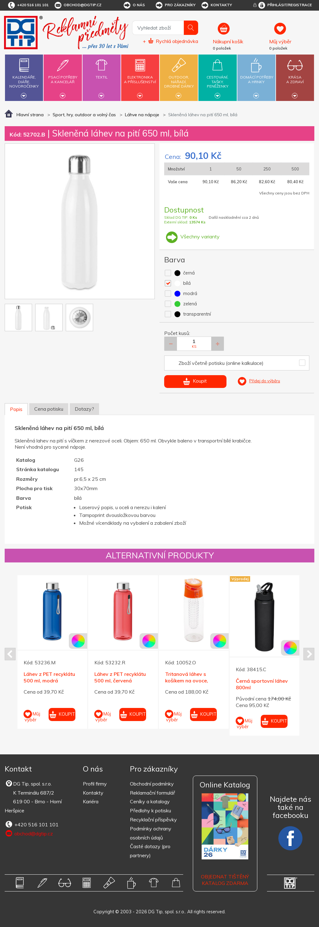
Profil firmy (95, 784)
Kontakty (216, 5)
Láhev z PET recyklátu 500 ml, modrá (49, 677)
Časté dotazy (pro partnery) (150, 850)
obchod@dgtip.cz (78, 5)
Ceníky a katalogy (150, 801)
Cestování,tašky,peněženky (217, 76)
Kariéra (90, 801)
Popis (16, 409)
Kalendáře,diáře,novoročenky (24, 76)
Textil (101, 73)
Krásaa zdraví (295, 76)
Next (308, 654)
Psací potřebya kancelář (62, 76)
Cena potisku (48, 409)
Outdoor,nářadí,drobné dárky (179, 76)
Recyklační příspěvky (153, 819)
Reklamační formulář (152, 793)
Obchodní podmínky (152, 784)
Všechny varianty (192, 236)
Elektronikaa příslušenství (140, 76)
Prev (10, 654)
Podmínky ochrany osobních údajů (150, 833)
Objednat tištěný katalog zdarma (225, 879)
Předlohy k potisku (150, 810)
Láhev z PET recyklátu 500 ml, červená (120, 677)
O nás (134, 5)
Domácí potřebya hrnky (256, 76)
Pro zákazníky (175, 5)
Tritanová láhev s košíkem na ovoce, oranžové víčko (186, 680)
